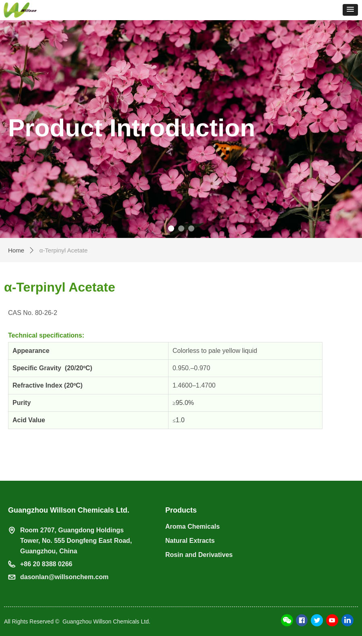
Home (16, 250)
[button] (350, 10)
